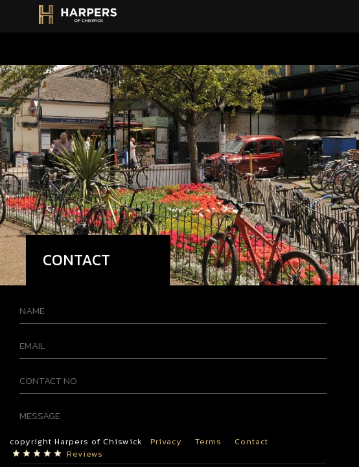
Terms (208, 441)
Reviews (85, 454)
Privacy (166, 441)
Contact (251, 441)
